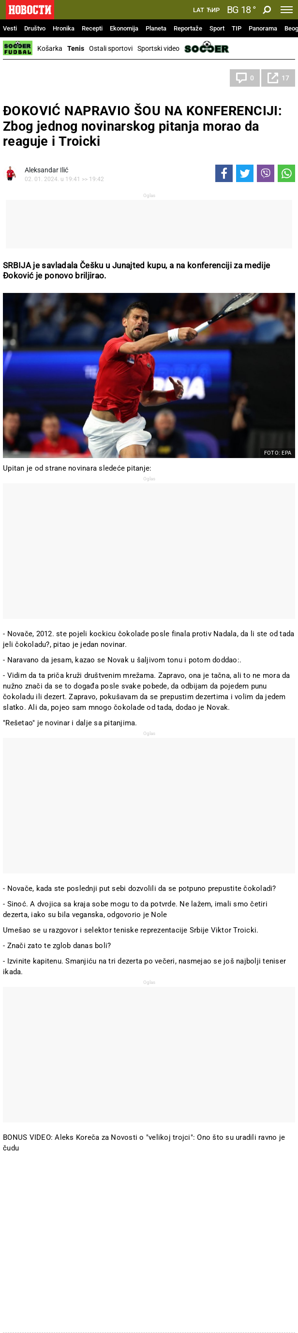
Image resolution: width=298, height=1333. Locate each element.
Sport (216, 28)
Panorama (263, 28)
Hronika (63, 28)
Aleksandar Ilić (46, 170)
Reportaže (188, 28)
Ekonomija (124, 28)
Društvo (34, 28)
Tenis (75, 48)
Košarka (49, 48)
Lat (198, 10)
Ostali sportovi (111, 48)
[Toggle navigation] (286, 9)
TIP (236, 28)
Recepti (92, 28)
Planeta (156, 28)
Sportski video (158, 48)
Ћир (213, 10)
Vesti (10, 28)
